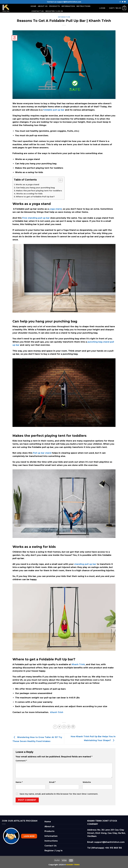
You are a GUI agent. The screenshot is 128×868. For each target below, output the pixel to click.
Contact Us (38, 11)
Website (87, 782)
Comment (21, 761)
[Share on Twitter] (60, 727)
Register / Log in (54, 11)
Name (19, 782)
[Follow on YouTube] (125, 2)
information (64, 17)
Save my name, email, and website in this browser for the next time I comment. (59, 794)
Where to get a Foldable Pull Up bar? (35, 196)
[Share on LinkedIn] (73, 727)
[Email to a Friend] (64, 727)
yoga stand (55, 209)
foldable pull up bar (53, 110)
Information (68, 6)
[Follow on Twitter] (122, 2)
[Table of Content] (60, 180)
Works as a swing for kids (29, 193)
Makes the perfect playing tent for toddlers (39, 190)
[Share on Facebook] (55, 727)
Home (33, 6)
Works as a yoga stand (28, 184)
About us (43, 6)
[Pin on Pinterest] (68, 727)
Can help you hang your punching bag (35, 187)
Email (52, 782)
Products (54, 6)
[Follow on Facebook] (120, 2)
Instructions (83, 6)
